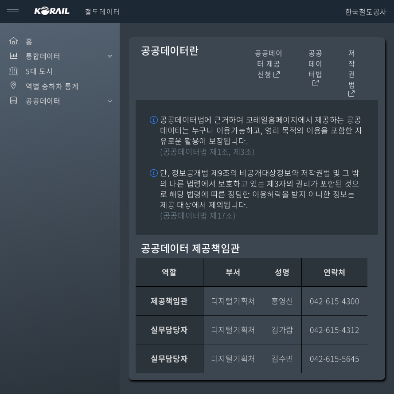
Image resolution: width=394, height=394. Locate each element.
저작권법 (351, 72)
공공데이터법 (315, 66)
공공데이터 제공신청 (269, 63)
